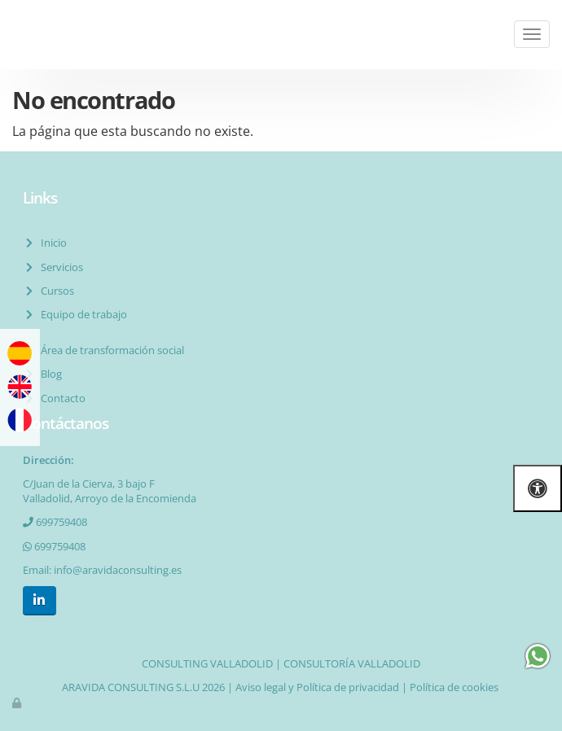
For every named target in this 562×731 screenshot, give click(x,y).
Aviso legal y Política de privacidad (317, 687)
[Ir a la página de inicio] (8, 34)
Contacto (61, 398)
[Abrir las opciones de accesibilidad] (537, 488)
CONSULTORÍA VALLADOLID (351, 663)
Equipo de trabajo (81, 314)
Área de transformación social (110, 350)
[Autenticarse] (18, 702)
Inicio (51, 242)
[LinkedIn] (39, 600)
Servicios (59, 267)
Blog (49, 373)
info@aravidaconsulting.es (118, 569)
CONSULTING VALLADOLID (207, 663)
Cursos (55, 290)
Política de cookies (454, 687)
